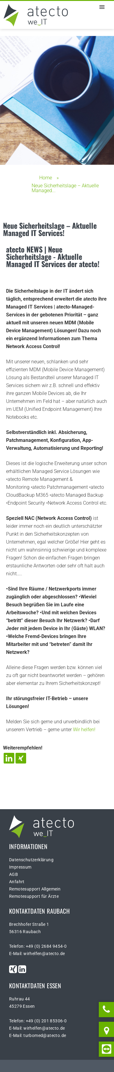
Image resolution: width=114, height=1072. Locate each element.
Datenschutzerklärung (31, 859)
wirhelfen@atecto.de (44, 953)
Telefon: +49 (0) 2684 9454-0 (38, 946)
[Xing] (21, 758)
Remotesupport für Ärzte (34, 896)
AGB (13, 874)
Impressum (20, 867)
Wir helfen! (84, 729)
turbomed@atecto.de (44, 1035)
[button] (91, 7)
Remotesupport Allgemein (34, 889)
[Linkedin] (9, 758)
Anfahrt (17, 881)
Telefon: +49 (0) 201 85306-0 (38, 1020)
